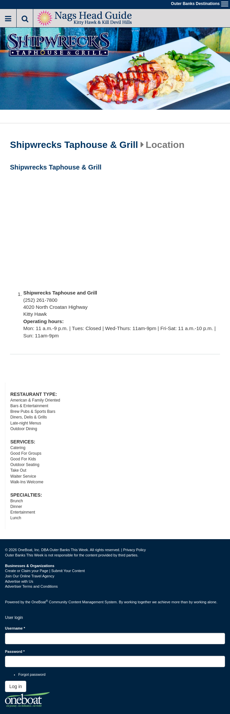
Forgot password (32, 674)
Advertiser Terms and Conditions (31, 586)
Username (15, 628)
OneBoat (40, 602)
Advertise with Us (19, 581)
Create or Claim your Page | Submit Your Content (45, 571)
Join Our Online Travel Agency (30, 576)
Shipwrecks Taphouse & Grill (74, 145)
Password (15, 652)
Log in (15, 686)
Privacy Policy (134, 550)
